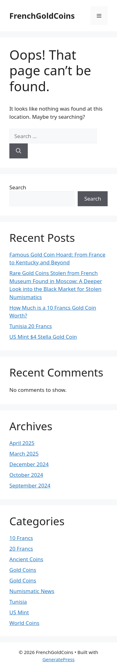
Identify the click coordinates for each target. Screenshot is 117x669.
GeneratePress (58, 659)
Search (17, 187)
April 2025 (21, 443)
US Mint (19, 612)
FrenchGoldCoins (42, 15)
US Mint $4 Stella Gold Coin (43, 336)
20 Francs (21, 548)
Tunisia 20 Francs (30, 326)
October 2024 (26, 474)
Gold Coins (22, 569)
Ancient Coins (26, 559)
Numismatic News (31, 591)
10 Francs (21, 538)
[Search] (18, 150)
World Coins (24, 623)
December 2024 (29, 464)
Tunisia (18, 601)
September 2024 (29, 485)
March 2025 (24, 453)
